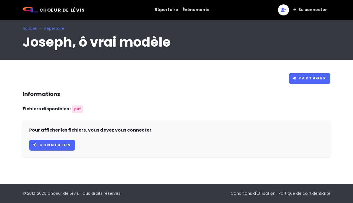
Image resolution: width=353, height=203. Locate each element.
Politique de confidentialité (304, 193)
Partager (310, 78)
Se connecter (310, 9)
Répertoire (166, 9)
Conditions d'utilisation (253, 193)
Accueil (30, 28)
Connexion (52, 145)
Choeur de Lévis (54, 10)
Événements (196, 9)
